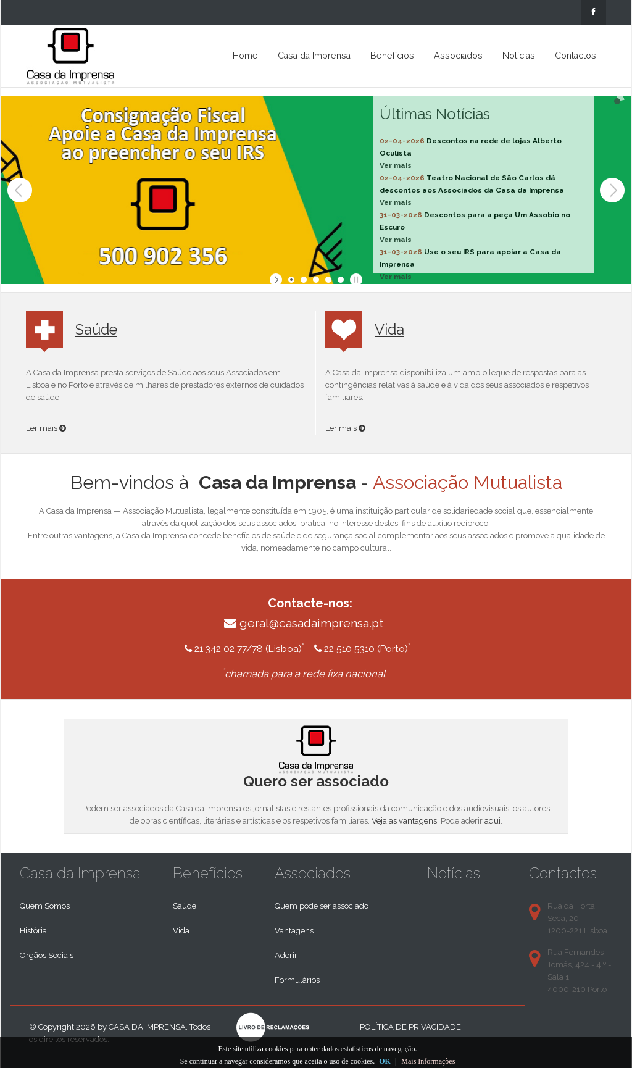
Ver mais (396, 165)
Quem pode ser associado (321, 906)
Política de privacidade (410, 1027)
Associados (458, 55)
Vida (389, 329)
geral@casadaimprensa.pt (311, 623)
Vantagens (294, 930)
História (33, 930)
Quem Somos (45, 906)
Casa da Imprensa (314, 55)
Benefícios (392, 55)
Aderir (286, 955)
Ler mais (46, 428)
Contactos (575, 55)
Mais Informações (428, 1061)
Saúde (96, 329)
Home (245, 55)
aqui (492, 820)
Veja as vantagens (404, 820)
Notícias (518, 55)
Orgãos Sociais (46, 955)
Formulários (297, 980)
